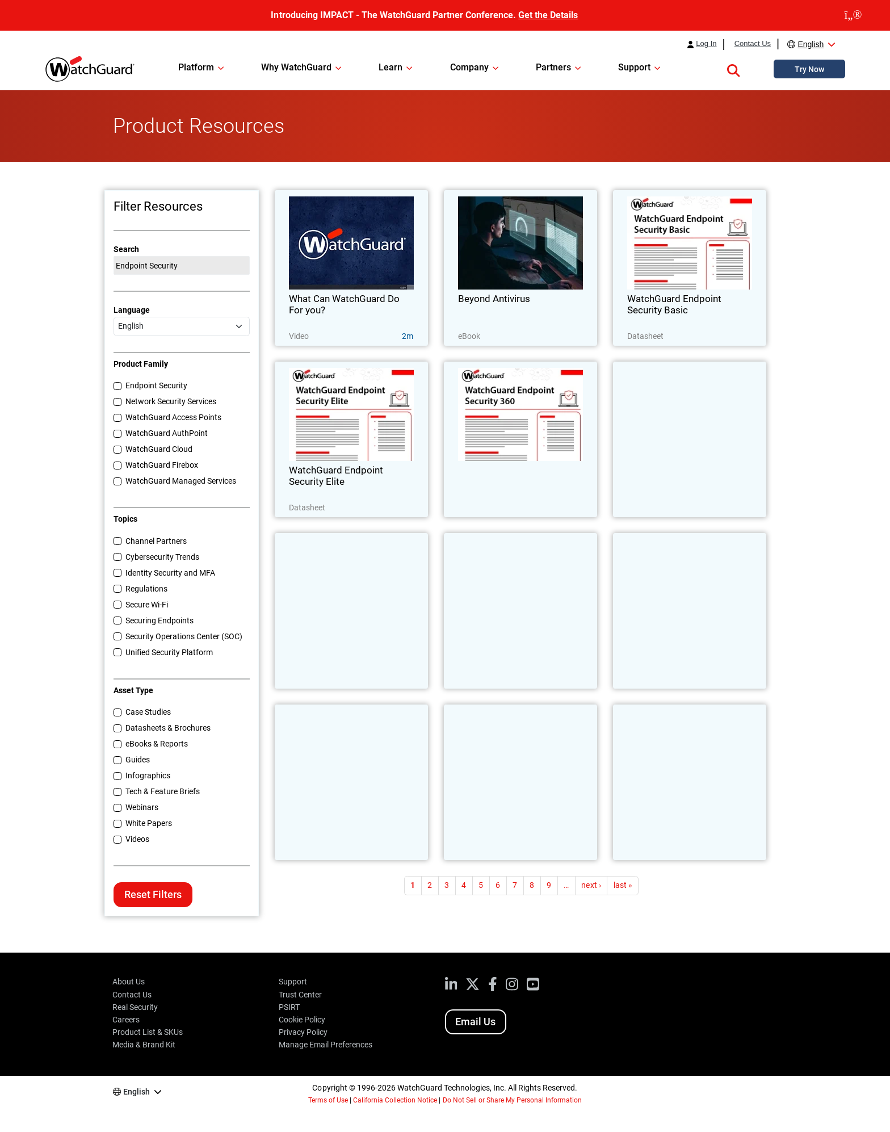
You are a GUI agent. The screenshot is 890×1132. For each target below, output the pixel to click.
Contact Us (752, 43)
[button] (733, 69)
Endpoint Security (156, 385)
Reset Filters (153, 894)
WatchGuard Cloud (158, 449)
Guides (137, 759)
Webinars (141, 807)
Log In (706, 43)
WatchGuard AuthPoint (166, 433)
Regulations (146, 588)
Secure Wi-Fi (146, 604)
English (810, 44)
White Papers (148, 823)
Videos (137, 839)
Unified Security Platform (169, 652)
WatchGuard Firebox (161, 464)
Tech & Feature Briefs (162, 791)
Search (126, 249)
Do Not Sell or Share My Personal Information (512, 1100)
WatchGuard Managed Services (180, 480)
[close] (853, 15)
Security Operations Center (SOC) (183, 636)
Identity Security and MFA (170, 572)
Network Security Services (170, 401)
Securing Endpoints (159, 620)
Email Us (475, 1022)
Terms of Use (328, 1100)
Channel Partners (156, 541)
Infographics (147, 775)
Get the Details (548, 15)
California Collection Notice (395, 1100)
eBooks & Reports (156, 743)
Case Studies (148, 711)
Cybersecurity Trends (162, 556)
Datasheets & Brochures (168, 727)
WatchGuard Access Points (173, 417)
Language (132, 310)
